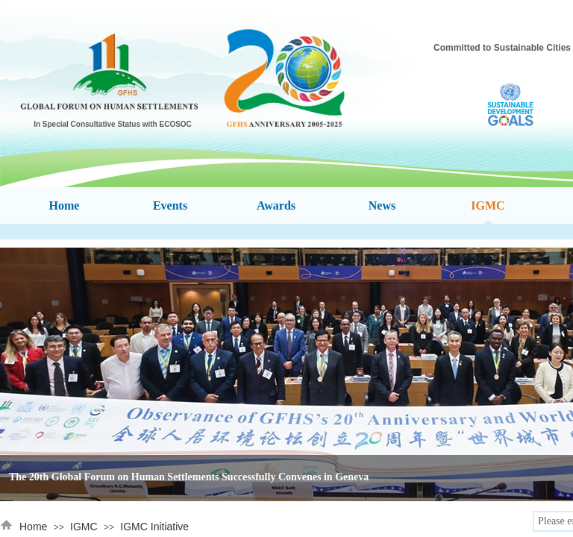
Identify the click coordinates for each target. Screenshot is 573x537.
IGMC (84, 527)
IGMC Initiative (154, 527)
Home (33, 527)
